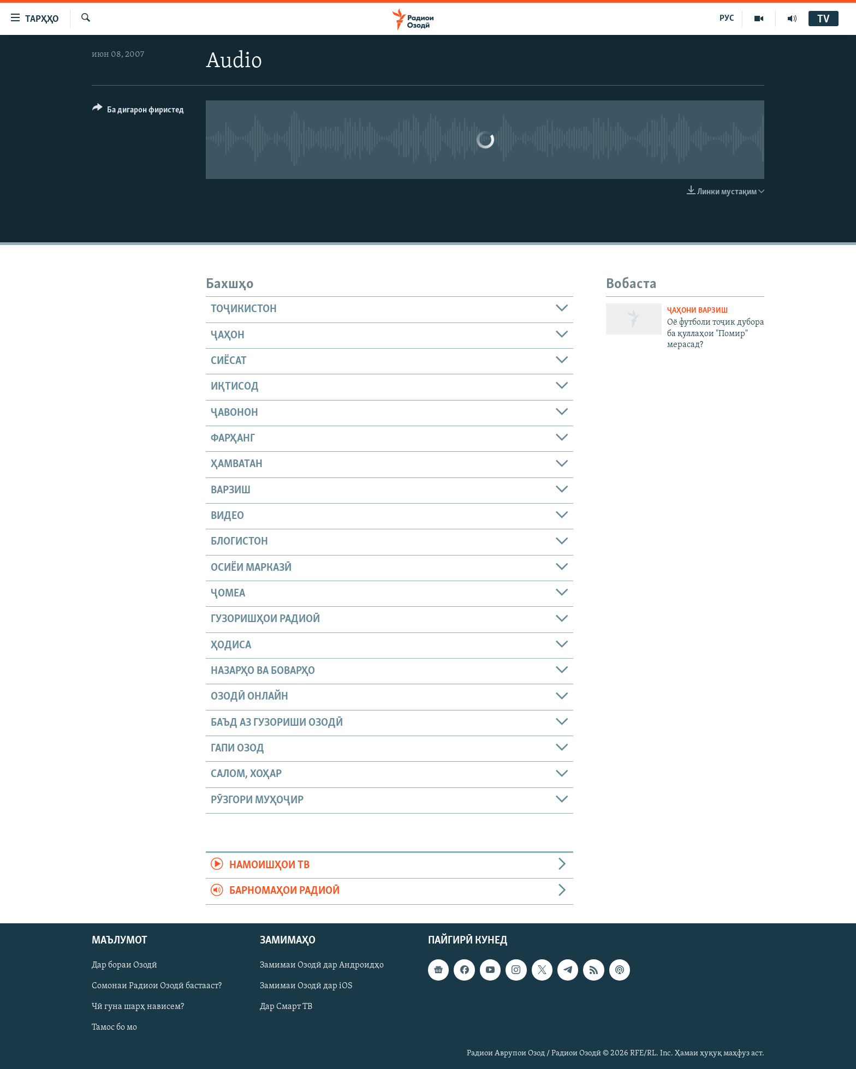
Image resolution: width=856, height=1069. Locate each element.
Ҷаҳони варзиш (697, 311)
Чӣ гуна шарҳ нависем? (138, 1006)
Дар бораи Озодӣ (124, 965)
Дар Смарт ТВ (286, 1006)
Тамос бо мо (114, 1027)
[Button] (138, 111)
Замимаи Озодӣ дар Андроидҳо (322, 965)
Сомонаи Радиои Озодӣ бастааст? (157, 986)
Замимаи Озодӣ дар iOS (306, 986)
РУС (727, 18)
